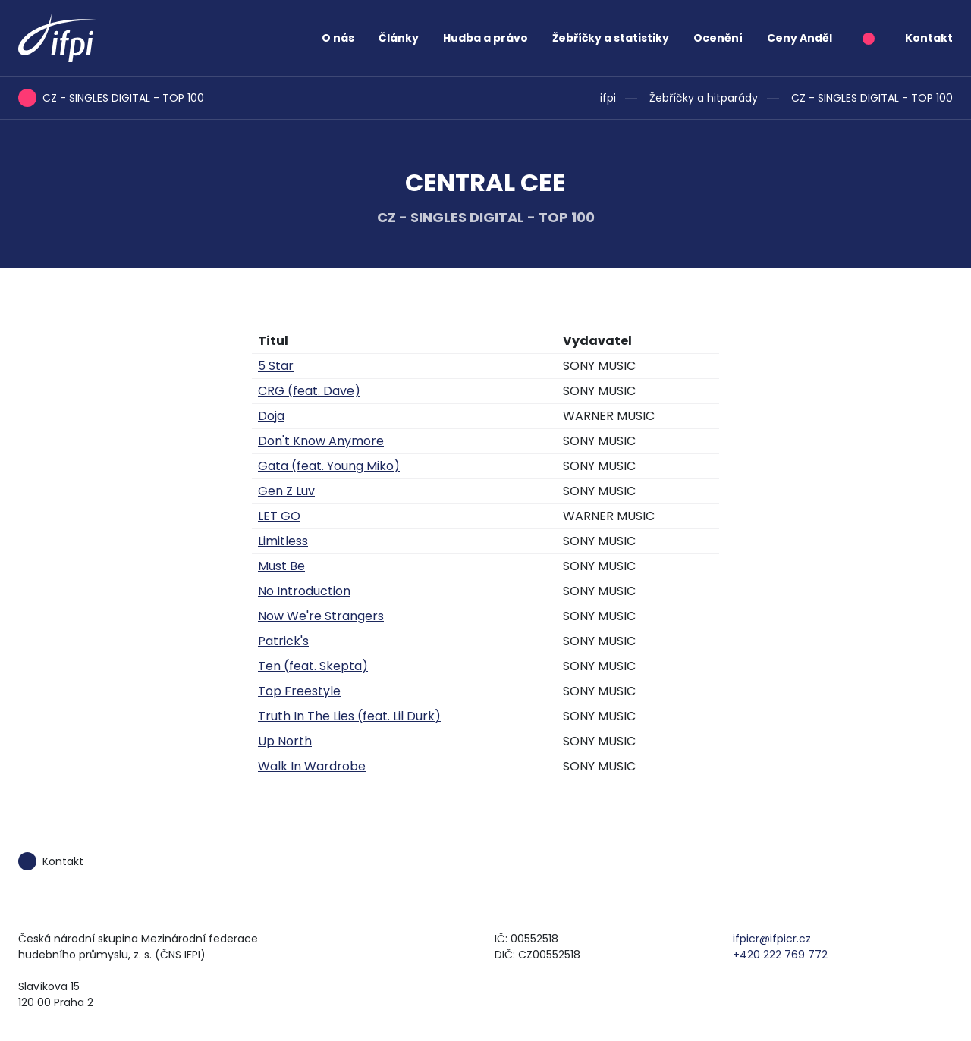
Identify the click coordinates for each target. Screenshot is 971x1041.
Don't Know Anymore (321, 441)
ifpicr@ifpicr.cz (772, 938)
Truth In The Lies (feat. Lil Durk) (349, 716)
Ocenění (718, 37)
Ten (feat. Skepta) (313, 666)
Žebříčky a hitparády (703, 97)
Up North (285, 741)
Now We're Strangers (321, 616)
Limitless (283, 541)
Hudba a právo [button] (485, 37)
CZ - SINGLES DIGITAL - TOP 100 (872, 97)
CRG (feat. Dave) (309, 391)
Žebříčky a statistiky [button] (610, 37)
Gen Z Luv (286, 491)
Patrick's (283, 641)
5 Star (276, 366)
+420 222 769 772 (780, 954)
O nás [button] (338, 37)
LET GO (279, 516)
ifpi (608, 97)
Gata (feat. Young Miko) (329, 466)
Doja (271, 416)
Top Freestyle (299, 691)
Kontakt (929, 37)
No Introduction (304, 591)
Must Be (281, 566)
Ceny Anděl (799, 37)
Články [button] (399, 37)
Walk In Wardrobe (312, 766)
